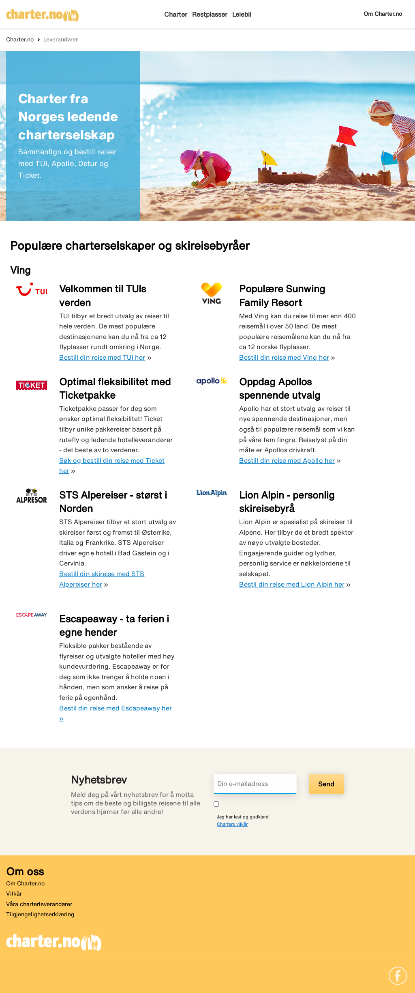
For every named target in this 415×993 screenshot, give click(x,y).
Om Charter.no (383, 14)
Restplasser (209, 14)
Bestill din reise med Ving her (284, 357)
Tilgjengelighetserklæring (40, 914)
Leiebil (240, 14)
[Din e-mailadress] (255, 784)
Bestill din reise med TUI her (102, 357)
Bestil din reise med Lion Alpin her (291, 584)
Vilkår (14, 893)
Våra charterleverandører (39, 904)
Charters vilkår (232, 824)
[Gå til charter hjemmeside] (42, 12)
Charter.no (20, 39)
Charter (176, 14)
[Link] (398, 975)
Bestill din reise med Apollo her (287, 460)
